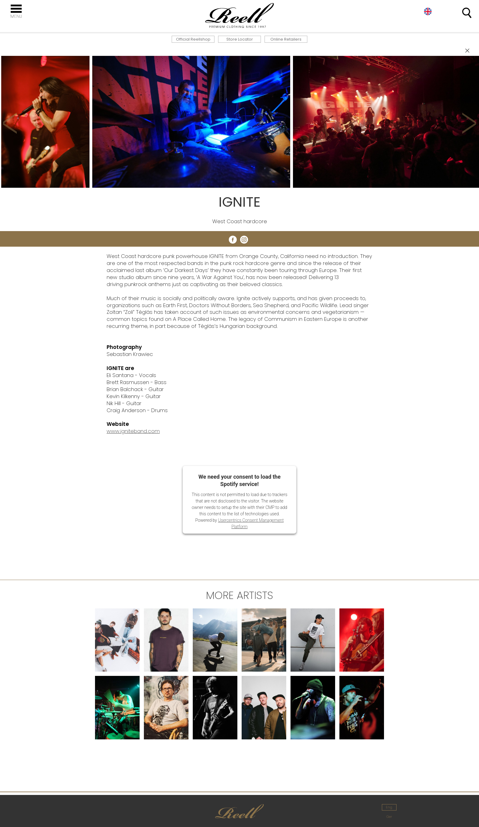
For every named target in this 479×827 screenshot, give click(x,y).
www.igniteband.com (133, 431)
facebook (233, 240)
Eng (428, 11)
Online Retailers (286, 39)
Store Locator (239, 39)
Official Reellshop (193, 39)
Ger (389, 816)
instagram (244, 240)
